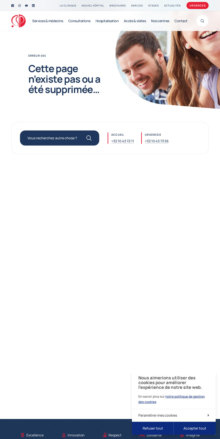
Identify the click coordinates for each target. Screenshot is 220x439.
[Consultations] (79, 21)
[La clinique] (68, 5)
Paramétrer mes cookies (173, 415)
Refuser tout (153, 428)
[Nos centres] (160, 21)
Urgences (197, 5)
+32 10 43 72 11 (122, 141)
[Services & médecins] (48, 21)
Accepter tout (194, 428)
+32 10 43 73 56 (157, 141)
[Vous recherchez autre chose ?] (59, 138)
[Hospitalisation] (107, 21)
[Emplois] (137, 5)
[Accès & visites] (134, 21)
